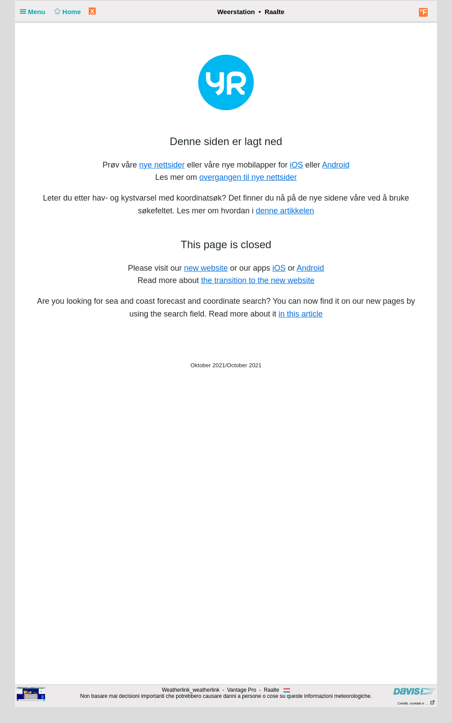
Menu (34, 11)
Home (67, 11)
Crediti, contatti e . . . (416, 703)
